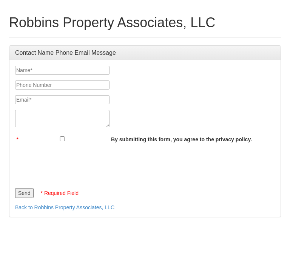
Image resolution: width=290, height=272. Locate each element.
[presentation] (72, 163)
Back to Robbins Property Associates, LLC (64, 207)
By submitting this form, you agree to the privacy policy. (181, 139)
